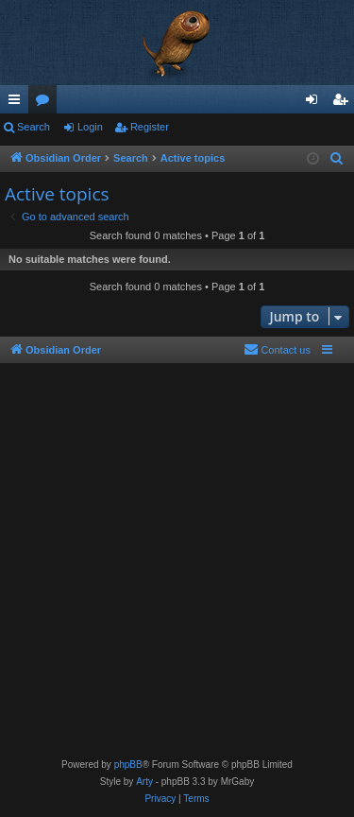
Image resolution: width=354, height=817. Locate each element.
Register (149, 126)
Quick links (18, 103)
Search (33, 126)
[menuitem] (337, 158)
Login (90, 126)
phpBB (128, 764)
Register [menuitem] (344, 103)
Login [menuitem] (316, 103)
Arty (144, 781)
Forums (46, 103)
